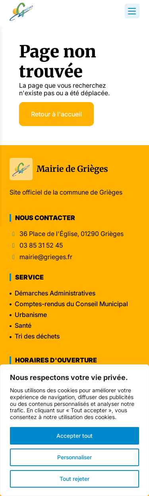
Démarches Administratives (55, 293)
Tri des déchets (37, 336)
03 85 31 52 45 (41, 245)
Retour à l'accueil (56, 114)
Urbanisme (31, 315)
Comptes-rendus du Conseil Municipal (71, 304)
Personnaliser (74, 457)
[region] (74, 430)
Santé (23, 325)
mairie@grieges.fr (45, 257)
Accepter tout (74, 435)
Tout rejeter (74, 478)
